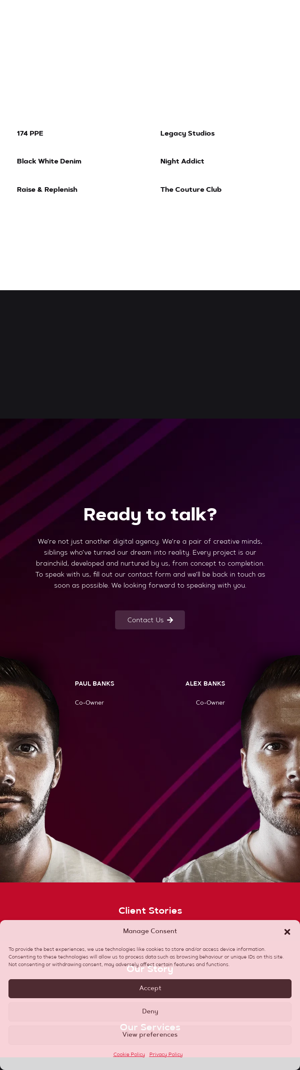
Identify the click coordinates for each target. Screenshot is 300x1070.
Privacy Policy (166, 1054)
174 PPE (30, 134)
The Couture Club (191, 190)
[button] (287, 932)
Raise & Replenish (47, 190)
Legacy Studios (187, 134)
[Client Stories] (150, 911)
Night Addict (182, 161)
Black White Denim (49, 161)
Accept (150, 989)
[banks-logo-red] (58, 16)
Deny (150, 1012)
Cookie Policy (129, 1054)
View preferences (150, 1035)
